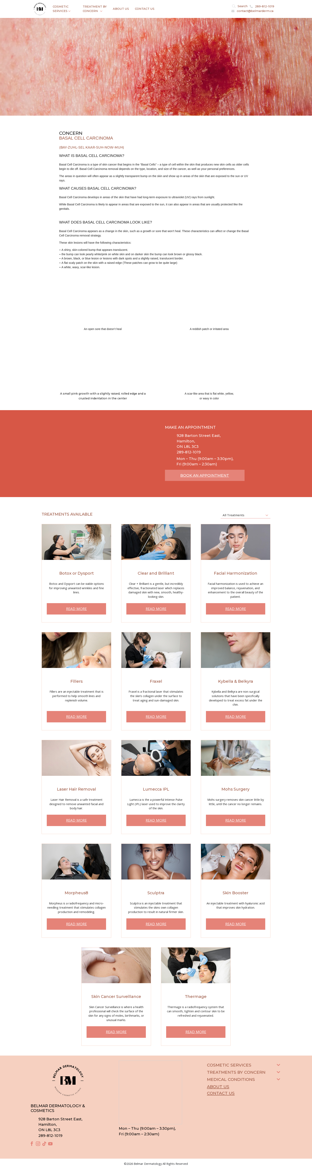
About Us (121, 9)
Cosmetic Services (60, 9)
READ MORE (76, 608)
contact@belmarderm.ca (255, 11)
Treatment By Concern (95, 9)
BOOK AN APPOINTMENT (204, 475)
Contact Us (144, 9)
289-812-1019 (264, 6)
